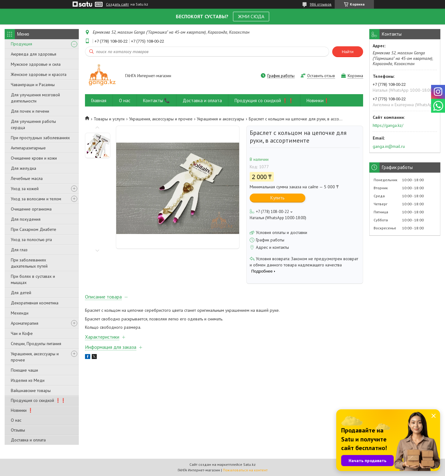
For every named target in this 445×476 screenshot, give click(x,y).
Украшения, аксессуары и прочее (35, 357)
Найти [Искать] (348, 51)
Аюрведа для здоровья (33, 54)
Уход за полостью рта (31, 239)
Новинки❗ (318, 100)
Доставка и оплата (28, 440)
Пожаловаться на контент (245, 470)
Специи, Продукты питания (36, 343)
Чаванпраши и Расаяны (33, 84)
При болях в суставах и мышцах (33, 279)
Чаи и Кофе (22, 333)
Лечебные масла (27, 178)
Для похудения (25, 219)
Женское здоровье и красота (38, 74)
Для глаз (19, 250)
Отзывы (18, 430)
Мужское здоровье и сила (36, 64)
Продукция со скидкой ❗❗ (38, 400)
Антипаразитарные (28, 148)
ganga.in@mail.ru (389, 146)
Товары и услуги (109, 119)
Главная (98, 100)
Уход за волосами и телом (36, 199)
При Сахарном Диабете (33, 229)
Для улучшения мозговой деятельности (35, 98)
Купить (277, 198)
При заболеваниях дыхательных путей (29, 263)
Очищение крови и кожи (34, 158)
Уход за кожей (25, 188)
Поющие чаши (24, 370)
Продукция (21, 44)
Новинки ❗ (22, 410)
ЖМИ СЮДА (251, 16)
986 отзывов (321, 4)
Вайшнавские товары (31, 390)
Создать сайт (117, 4)
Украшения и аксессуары (220, 119)
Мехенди (19, 313)
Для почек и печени (30, 111)
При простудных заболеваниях (40, 137)
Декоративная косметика (34, 303)
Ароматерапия (24, 323)
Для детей (21, 292)
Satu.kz (249, 464)
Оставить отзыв (321, 75)
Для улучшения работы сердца (33, 124)
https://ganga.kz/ (388, 125)
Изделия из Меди (27, 380)
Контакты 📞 (156, 100)
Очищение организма (31, 209)
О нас (16, 420)
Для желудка (23, 168)
